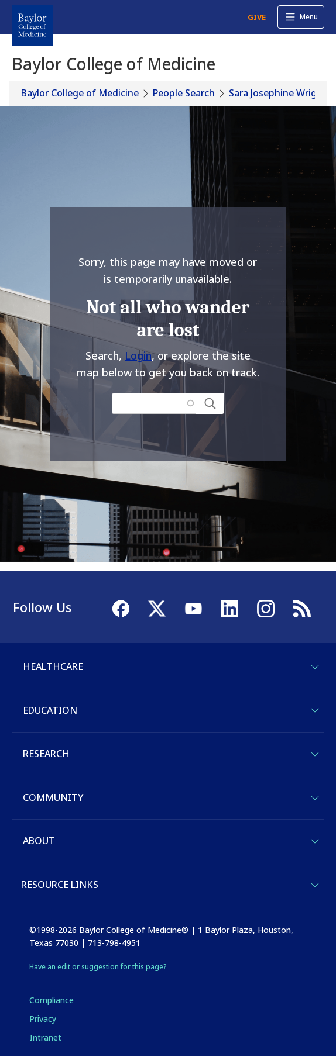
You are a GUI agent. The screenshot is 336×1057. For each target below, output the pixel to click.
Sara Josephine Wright (278, 93)
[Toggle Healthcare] (315, 667)
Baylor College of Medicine (80, 93)
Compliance (51, 1000)
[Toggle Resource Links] (315, 885)
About (39, 840)
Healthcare (53, 666)
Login (138, 355)
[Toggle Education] (315, 710)
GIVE (257, 17)
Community (53, 797)
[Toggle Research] (315, 754)
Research (46, 753)
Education (50, 710)
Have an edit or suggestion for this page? (98, 967)
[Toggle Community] (315, 798)
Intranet (45, 1037)
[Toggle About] (315, 841)
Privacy (42, 1018)
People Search (184, 93)
